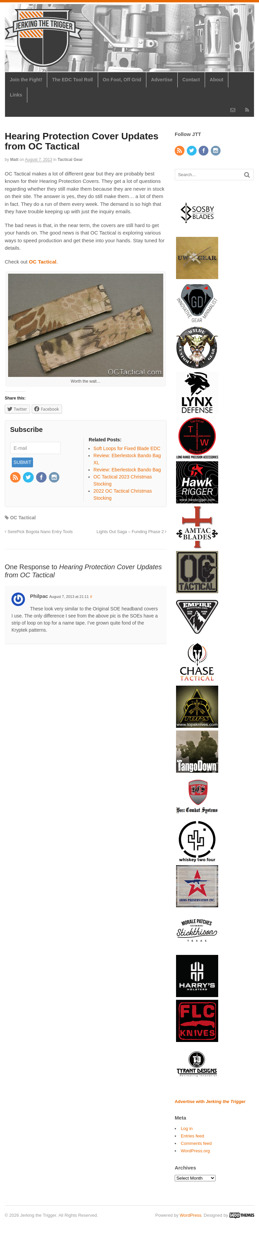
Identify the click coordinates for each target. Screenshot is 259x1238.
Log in (187, 1128)
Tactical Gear (70, 159)
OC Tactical (23, 517)
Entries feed (192, 1135)
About (216, 79)
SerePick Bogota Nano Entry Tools (39, 531)
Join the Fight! (26, 79)
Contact (191, 79)
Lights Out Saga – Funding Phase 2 (131, 531)
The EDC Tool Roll (72, 79)
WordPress (190, 1215)
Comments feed (196, 1143)
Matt (14, 159)
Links (16, 95)
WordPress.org (195, 1150)
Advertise (162, 79)
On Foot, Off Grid (122, 79)
